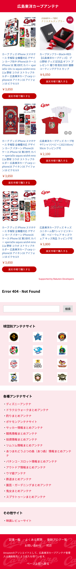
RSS (48, 545)
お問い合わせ (33, 545)
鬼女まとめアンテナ (18, 491)
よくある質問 (33, 539)
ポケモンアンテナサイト (21, 422)
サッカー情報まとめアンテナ (24, 427)
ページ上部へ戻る (38, 563)
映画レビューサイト (19, 521)
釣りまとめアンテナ (18, 416)
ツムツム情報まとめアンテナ (24, 445)
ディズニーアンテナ (18, 404)
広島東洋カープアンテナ (38, 6)
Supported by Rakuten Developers (56, 278)
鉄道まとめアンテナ (18, 479)
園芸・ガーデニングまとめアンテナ (28, 485)
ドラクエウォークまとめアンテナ (27, 410)
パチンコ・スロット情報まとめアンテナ (31, 461)
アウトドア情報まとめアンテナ (26, 467)
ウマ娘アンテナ (16, 473)
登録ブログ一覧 (57, 539)
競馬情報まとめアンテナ (21, 433)
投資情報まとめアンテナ (21, 439)
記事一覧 (14, 539)
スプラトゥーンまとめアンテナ (26, 497)
